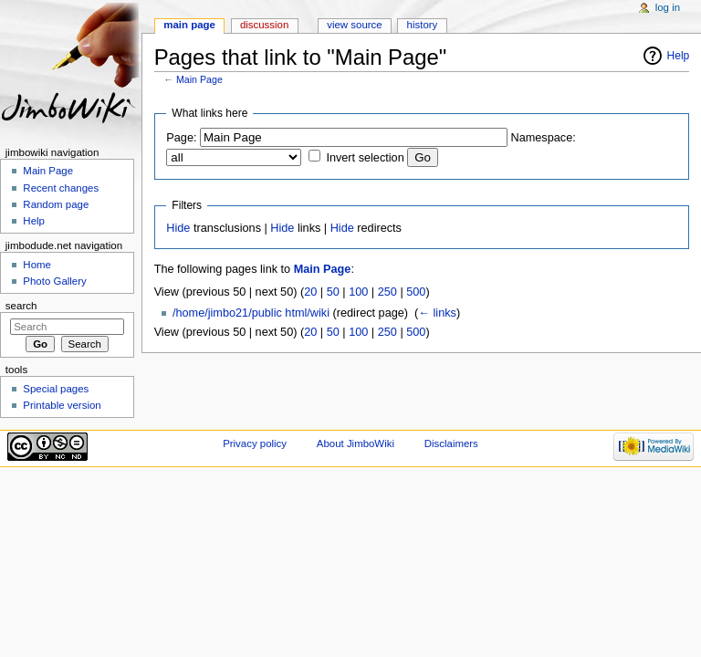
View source (354, 24)
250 (387, 292)
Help (678, 55)
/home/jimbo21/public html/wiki (251, 313)
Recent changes (61, 187)
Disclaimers (451, 443)
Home (37, 264)
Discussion (264, 24)
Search (21, 305)
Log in (667, 7)
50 (333, 292)
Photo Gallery (54, 281)
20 (310, 292)
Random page (56, 204)
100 (358, 292)
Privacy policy (255, 443)
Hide (178, 228)
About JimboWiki (355, 443)
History (422, 24)
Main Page (199, 79)
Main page (189, 24)
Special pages (56, 388)
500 (415, 292)
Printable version (61, 405)
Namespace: (543, 137)
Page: (181, 137)
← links (437, 313)
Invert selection (364, 157)
